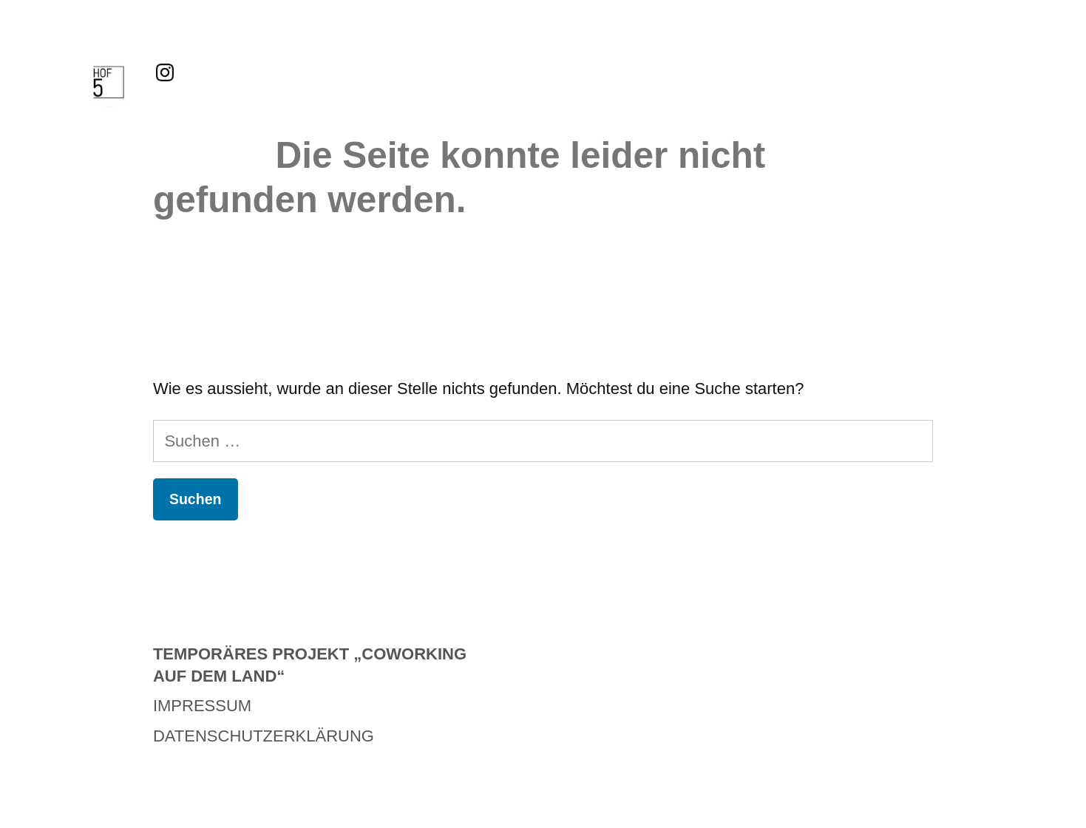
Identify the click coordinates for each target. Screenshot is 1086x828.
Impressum (202, 705)
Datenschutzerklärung (263, 736)
